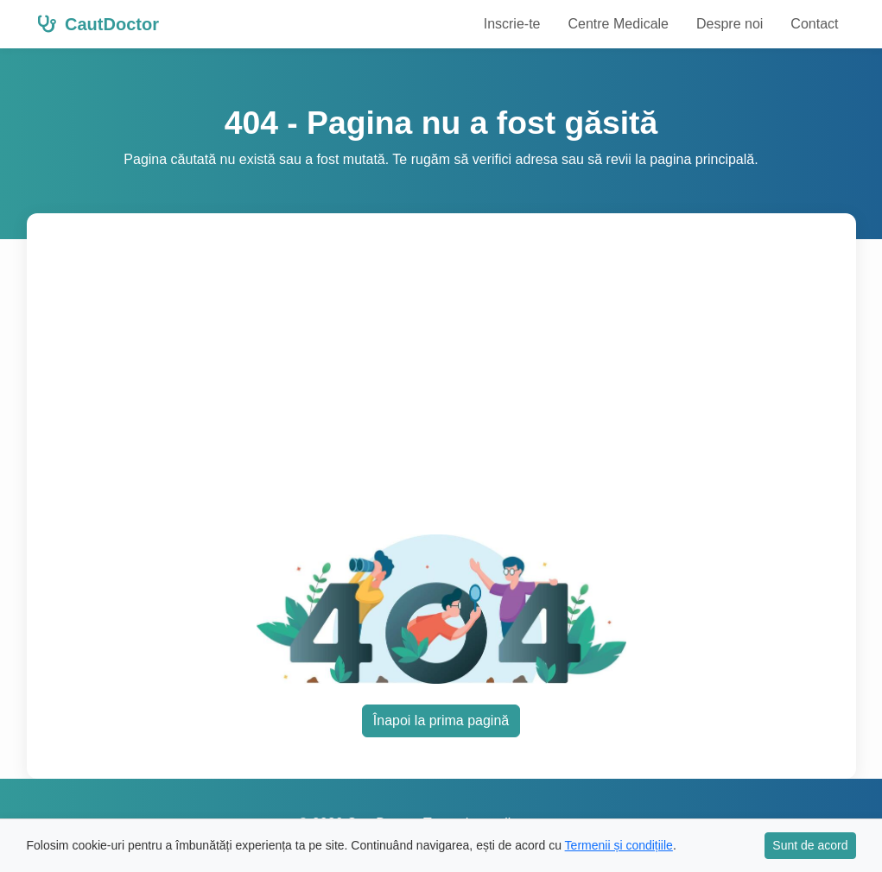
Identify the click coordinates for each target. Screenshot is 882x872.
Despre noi (729, 23)
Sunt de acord (809, 845)
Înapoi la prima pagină (441, 720)
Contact (814, 23)
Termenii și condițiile (619, 845)
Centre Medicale (618, 23)
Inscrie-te (512, 23)
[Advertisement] (460, 384)
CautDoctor (98, 24)
